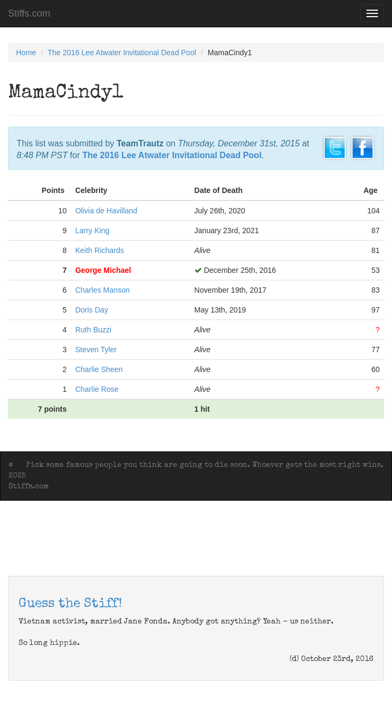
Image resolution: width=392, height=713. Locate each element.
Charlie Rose (96, 389)
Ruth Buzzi (93, 329)
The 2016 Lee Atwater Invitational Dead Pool (122, 52)
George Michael (103, 270)
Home (26, 52)
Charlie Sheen (99, 369)
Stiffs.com (29, 13)
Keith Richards (99, 250)
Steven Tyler (96, 349)
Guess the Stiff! (70, 604)
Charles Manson (102, 290)
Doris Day (91, 310)
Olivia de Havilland (106, 210)
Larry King (92, 230)
